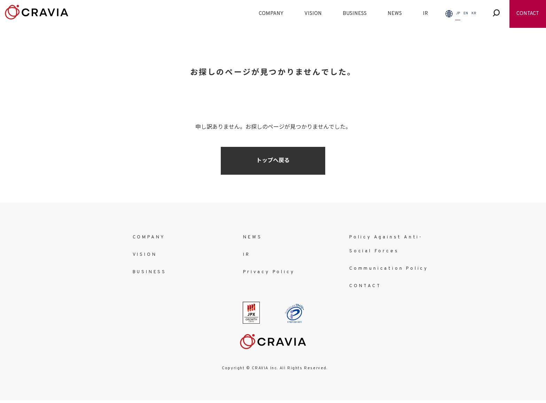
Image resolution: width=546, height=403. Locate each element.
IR (425, 13)
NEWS (395, 13)
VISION (313, 13)
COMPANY (271, 13)
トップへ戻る (273, 160)
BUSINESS (355, 13)
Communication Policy (388, 268)
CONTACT (527, 13)
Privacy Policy (269, 272)
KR (473, 13)
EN (465, 13)
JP (458, 13)
